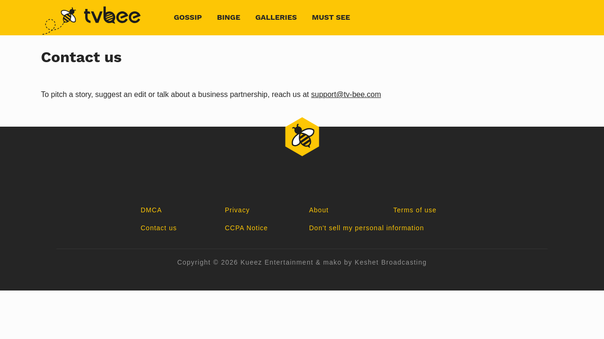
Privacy (237, 210)
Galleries (276, 17)
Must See (331, 17)
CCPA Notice (246, 228)
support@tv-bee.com (346, 94)
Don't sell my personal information (366, 228)
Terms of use (415, 210)
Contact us (159, 228)
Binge (228, 17)
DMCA (151, 210)
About (319, 210)
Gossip (188, 17)
